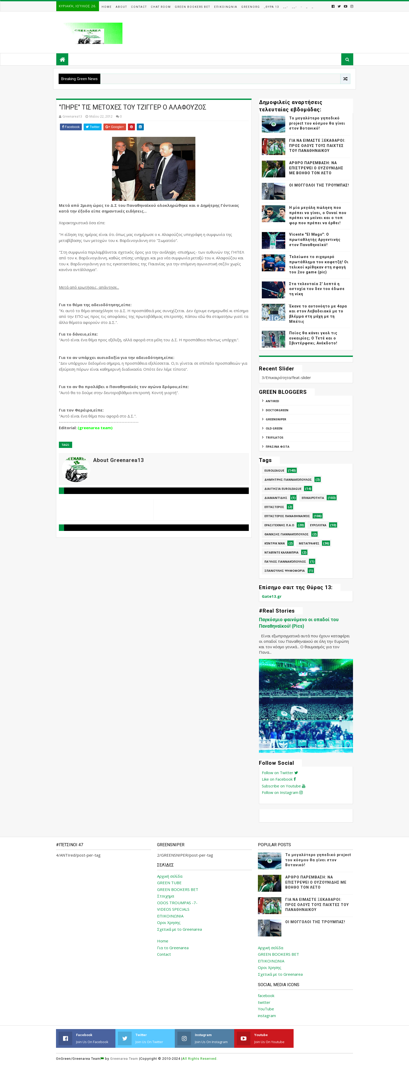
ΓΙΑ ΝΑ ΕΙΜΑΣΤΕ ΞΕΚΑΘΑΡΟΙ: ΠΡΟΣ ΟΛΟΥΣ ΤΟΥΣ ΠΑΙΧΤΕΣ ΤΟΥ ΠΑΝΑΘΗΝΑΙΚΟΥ (317, 145)
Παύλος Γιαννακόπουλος (285, 561)
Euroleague (274, 470)
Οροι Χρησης (169, 922)
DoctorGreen (277, 410)
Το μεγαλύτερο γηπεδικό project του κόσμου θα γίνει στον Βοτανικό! (317, 123)
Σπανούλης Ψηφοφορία (284, 571)
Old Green (274, 428)
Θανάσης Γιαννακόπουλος (286, 534)
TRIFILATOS (274, 437)
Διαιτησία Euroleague (282, 489)
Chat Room (161, 6)
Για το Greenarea (173, 947)
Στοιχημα (165, 895)
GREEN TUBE (169, 882)
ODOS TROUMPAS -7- (177, 902)
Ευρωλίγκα (318, 525)
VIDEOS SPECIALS (173, 909)
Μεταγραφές (309, 543)
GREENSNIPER (276, 419)
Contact (139, 6)
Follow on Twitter (280, 772)
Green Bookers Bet (192, 6)
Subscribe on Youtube (283, 785)
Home (107, 6)
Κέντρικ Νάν (274, 543)
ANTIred (272, 401)
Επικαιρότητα (313, 498)
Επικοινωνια (225, 6)
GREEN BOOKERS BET (177, 889)
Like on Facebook (279, 779)
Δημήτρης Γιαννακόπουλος (288, 479)
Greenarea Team (124, 1059)
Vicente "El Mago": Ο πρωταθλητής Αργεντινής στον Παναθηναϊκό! (314, 239)
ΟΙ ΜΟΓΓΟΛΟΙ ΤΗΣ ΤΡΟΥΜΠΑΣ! (319, 185)
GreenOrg (250, 6)
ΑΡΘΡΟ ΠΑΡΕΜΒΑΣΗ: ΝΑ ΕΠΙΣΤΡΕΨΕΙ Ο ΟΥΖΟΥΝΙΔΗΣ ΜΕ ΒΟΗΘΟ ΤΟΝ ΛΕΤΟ (316, 168)
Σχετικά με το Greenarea (179, 929)
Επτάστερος (274, 507)
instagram (267, 1015)
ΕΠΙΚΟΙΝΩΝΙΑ (170, 916)
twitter (264, 1002)
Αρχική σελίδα (169, 876)
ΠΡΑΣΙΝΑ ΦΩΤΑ (277, 446)
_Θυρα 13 (271, 6)
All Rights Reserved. (200, 1059)
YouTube (266, 1008)
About (121, 6)
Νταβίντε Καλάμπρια (281, 552)
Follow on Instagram (282, 792)
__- (285, 6)
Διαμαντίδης (275, 498)
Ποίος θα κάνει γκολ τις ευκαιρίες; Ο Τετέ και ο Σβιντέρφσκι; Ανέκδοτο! (313, 338)
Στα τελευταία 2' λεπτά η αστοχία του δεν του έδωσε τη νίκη (317, 289)
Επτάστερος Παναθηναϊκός (287, 516)
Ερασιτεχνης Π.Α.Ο (279, 525)
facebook (266, 995)
